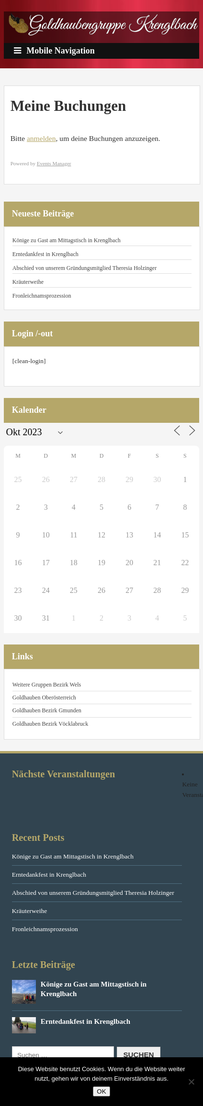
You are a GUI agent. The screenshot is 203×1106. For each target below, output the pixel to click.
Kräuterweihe (28, 282)
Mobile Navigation (54, 50)
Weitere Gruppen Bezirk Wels (46, 684)
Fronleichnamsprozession (41, 295)
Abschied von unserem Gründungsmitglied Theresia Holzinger (84, 268)
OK (101, 1091)
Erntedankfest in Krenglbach (45, 254)
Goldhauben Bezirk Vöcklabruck (50, 723)
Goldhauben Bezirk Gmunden (46, 710)
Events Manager (54, 163)
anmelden (41, 138)
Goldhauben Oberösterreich (44, 697)
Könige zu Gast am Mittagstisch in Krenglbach (66, 240)
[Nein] (191, 1081)
